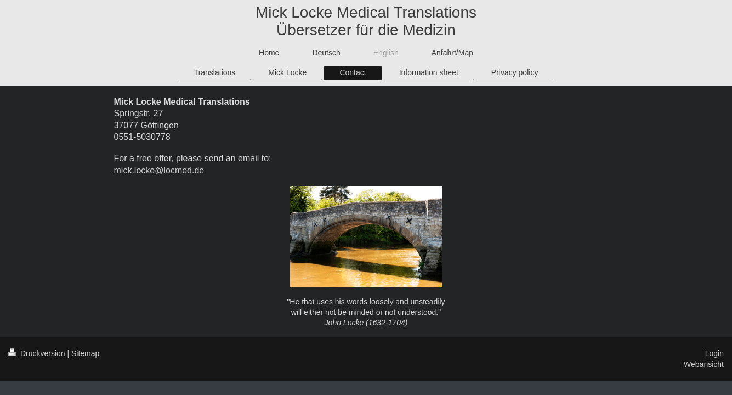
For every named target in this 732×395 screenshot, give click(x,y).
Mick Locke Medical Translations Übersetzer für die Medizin (366, 21)
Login (714, 353)
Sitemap (85, 353)
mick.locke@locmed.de (159, 170)
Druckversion (37, 353)
